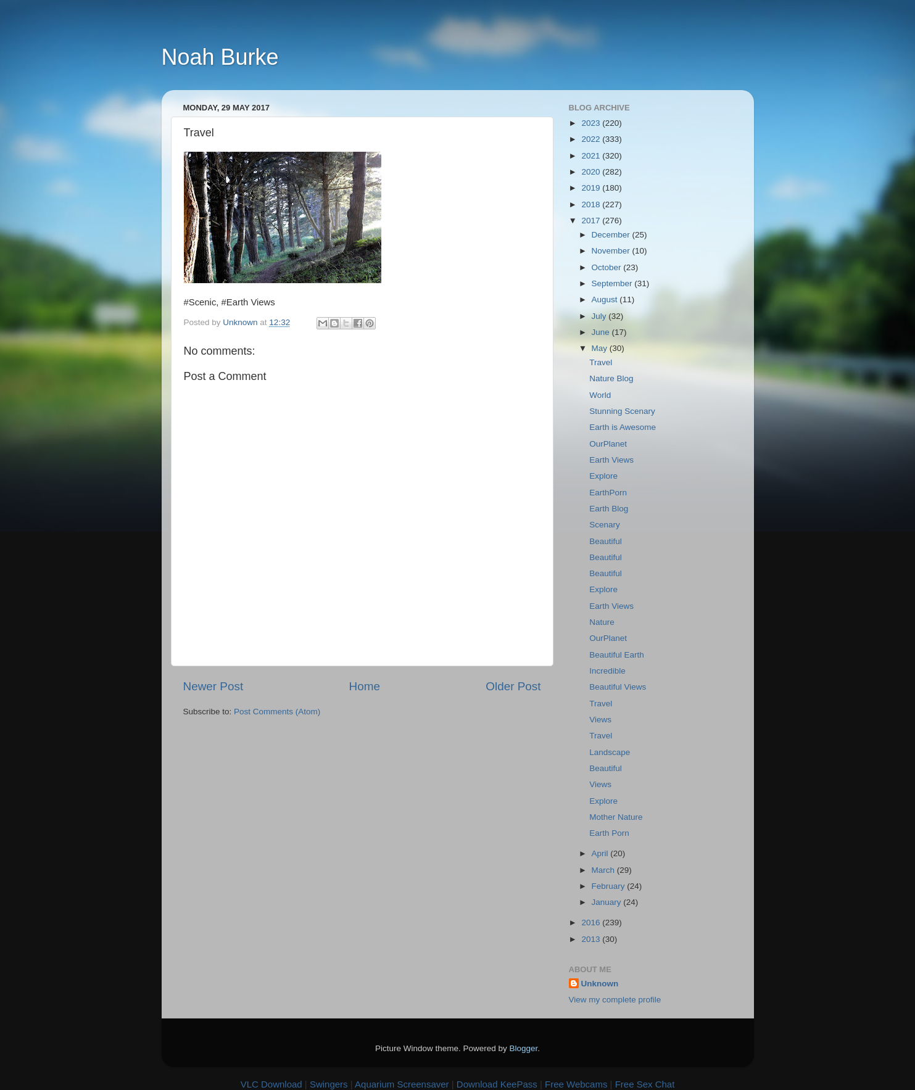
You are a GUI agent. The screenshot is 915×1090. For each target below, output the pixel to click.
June (602, 332)
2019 (591, 187)
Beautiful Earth (616, 654)
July (600, 316)
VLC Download (271, 1084)
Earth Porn (609, 833)
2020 (591, 171)
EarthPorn (608, 492)
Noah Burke (220, 57)
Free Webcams (576, 1084)
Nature (602, 622)
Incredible (607, 670)
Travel (600, 362)
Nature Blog (611, 378)
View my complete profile (615, 999)
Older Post (513, 686)
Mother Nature (615, 817)
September (613, 283)
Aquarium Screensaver (402, 1084)
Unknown (600, 983)
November (612, 250)
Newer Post (213, 686)
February (609, 886)
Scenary (604, 524)
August (606, 299)
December (612, 234)
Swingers (329, 1084)
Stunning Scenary (622, 411)
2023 (591, 123)
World (600, 395)
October (608, 267)
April (601, 853)
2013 (591, 939)
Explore (603, 476)
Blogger (524, 1048)
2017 (591, 220)
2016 (591, 922)
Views (600, 719)
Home (364, 686)
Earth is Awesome (622, 427)
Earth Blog (608, 508)
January (608, 902)
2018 (591, 204)
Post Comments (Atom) (277, 711)
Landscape (609, 752)
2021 (591, 155)
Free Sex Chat (645, 1084)
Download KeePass (497, 1084)
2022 (591, 139)
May (601, 348)
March (604, 870)
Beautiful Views (617, 687)
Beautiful (605, 541)
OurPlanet (608, 443)
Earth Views (611, 459)
